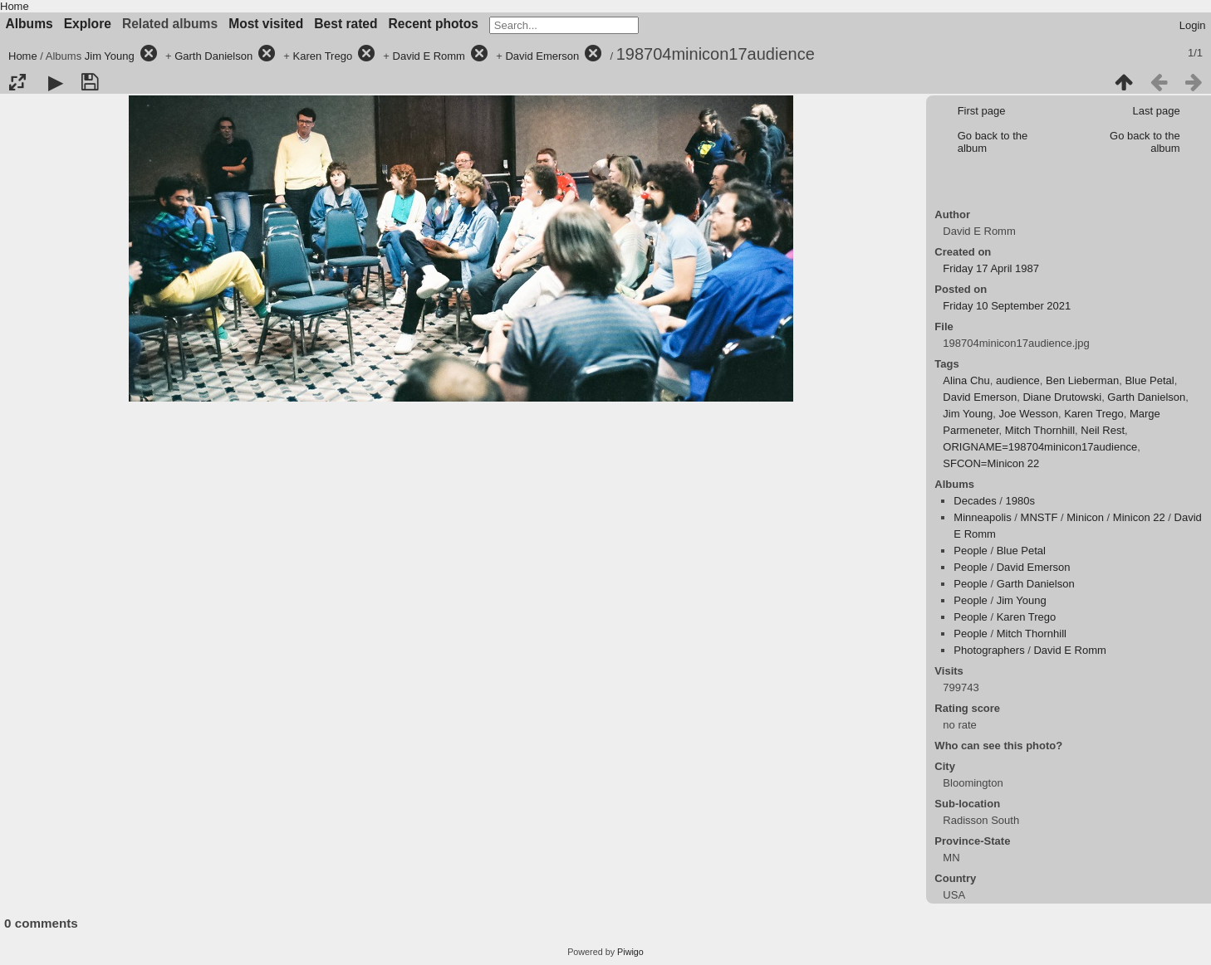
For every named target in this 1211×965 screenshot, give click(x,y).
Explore (87, 24)
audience (1018, 380)
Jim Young (110, 56)
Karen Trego (323, 56)
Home (14, 6)
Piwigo (630, 952)
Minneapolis (982, 517)
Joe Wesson (1028, 413)
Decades (975, 501)
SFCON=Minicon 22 (991, 463)
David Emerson (542, 56)
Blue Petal (1149, 380)
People (970, 550)
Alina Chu (966, 380)
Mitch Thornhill (1040, 430)
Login (1192, 25)
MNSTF (1039, 517)
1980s (1020, 501)
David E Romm (429, 56)
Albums (29, 24)
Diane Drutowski (1061, 397)
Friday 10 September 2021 (1007, 306)
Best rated (345, 24)
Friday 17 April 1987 (991, 268)
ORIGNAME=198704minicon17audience (1040, 447)
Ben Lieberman (1082, 380)
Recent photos (433, 24)
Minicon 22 (1139, 517)
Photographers (989, 650)
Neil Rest (1103, 430)
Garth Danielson (213, 56)
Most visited (265, 24)
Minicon (1085, 517)
